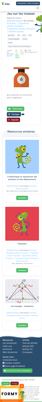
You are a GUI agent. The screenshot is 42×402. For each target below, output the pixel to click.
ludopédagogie (13, 39)
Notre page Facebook (14, 366)
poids (10, 42)
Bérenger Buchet (10, 55)
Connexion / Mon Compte (28, 3)
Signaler (13, 119)
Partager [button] (13, 114)
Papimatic (22, 244)
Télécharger (15, 108)
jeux (24, 35)
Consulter (22, 198)
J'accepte (5, 383)
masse (24, 39)
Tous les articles (30, 343)
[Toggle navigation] (38, 8)
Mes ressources (10, 352)
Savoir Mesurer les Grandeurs (19, 46)
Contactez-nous (10, 360)
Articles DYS (28, 346)
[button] (22, 114)
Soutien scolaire (11, 363)
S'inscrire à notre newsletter (17, 370)
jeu (18, 35)
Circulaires (27, 352)
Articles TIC (27, 349)
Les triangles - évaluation (22, 306)
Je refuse (14, 383)
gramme (11, 35)
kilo (30, 35)
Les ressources (10, 343)
